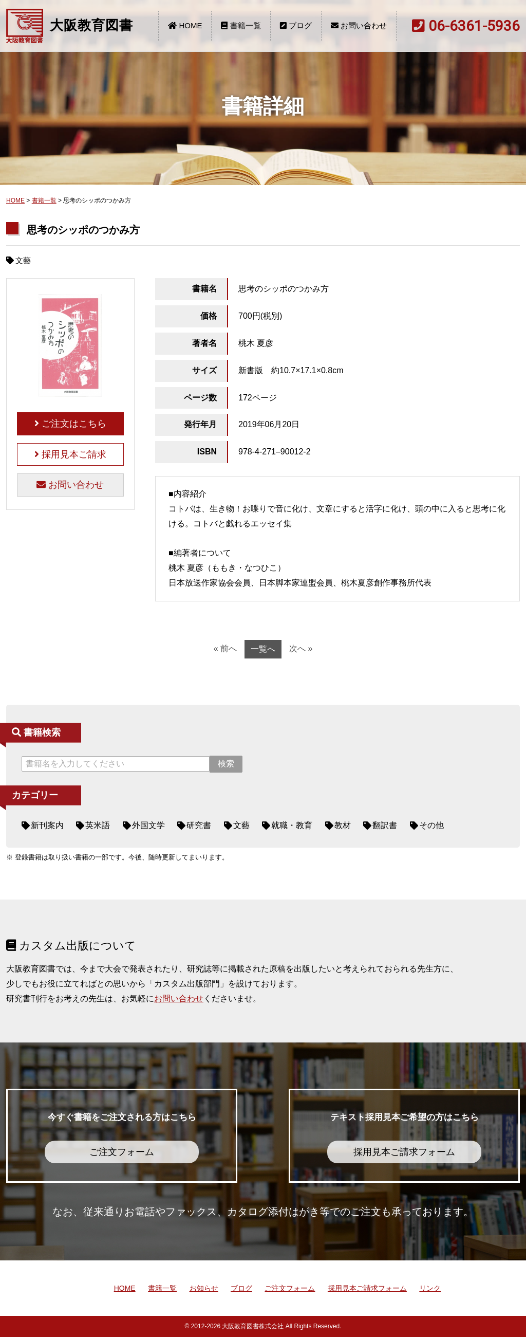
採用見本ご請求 (70, 454)
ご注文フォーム (290, 1288)
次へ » (300, 648)
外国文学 (148, 825)
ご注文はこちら (70, 423)
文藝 (241, 825)
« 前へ (225, 648)
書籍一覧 (240, 25)
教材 (342, 825)
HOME (185, 25)
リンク (430, 1288)
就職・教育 (291, 825)
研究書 (198, 825)
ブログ (296, 25)
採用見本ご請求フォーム (367, 1288)
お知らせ (204, 1288)
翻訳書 (384, 825)
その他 (431, 825)
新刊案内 (47, 825)
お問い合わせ (359, 25)
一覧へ (263, 649)
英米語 (97, 825)
